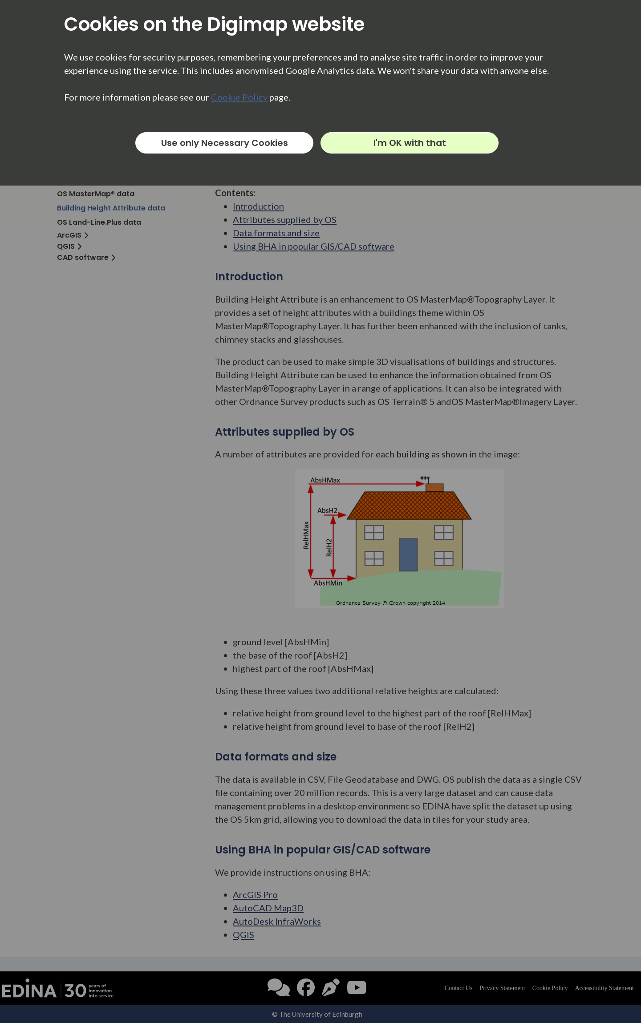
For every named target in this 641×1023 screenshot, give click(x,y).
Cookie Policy (239, 97)
